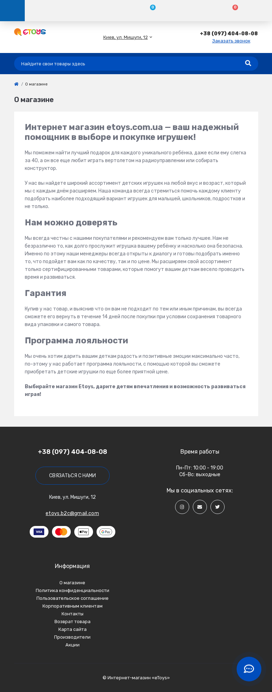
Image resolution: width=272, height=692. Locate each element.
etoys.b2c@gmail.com (72, 513)
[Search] (248, 63)
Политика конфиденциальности (72, 590)
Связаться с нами (72, 476)
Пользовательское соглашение (72, 598)
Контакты (72, 613)
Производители (72, 637)
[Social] (182, 507)
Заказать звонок (231, 40)
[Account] (66, 10)
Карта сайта (72, 629)
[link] (16, 84)
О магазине (72, 582)
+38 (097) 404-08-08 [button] (72, 452)
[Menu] (12, 10)
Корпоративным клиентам (72, 606)
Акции (72, 644)
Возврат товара (72, 621)
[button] (125, 37)
